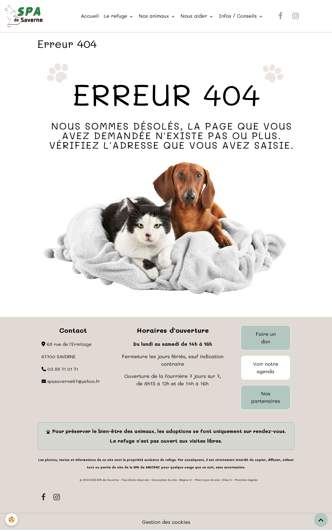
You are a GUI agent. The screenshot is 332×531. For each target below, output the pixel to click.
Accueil (90, 15)
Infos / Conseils (238, 15)
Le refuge (116, 15)
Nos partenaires (265, 397)
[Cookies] (12, 519)
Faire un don (266, 338)
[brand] (25, 16)
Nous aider (195, 15)
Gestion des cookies (166, 522)
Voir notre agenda (265, 367)
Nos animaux (155, 15)
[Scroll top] (321, 520)
